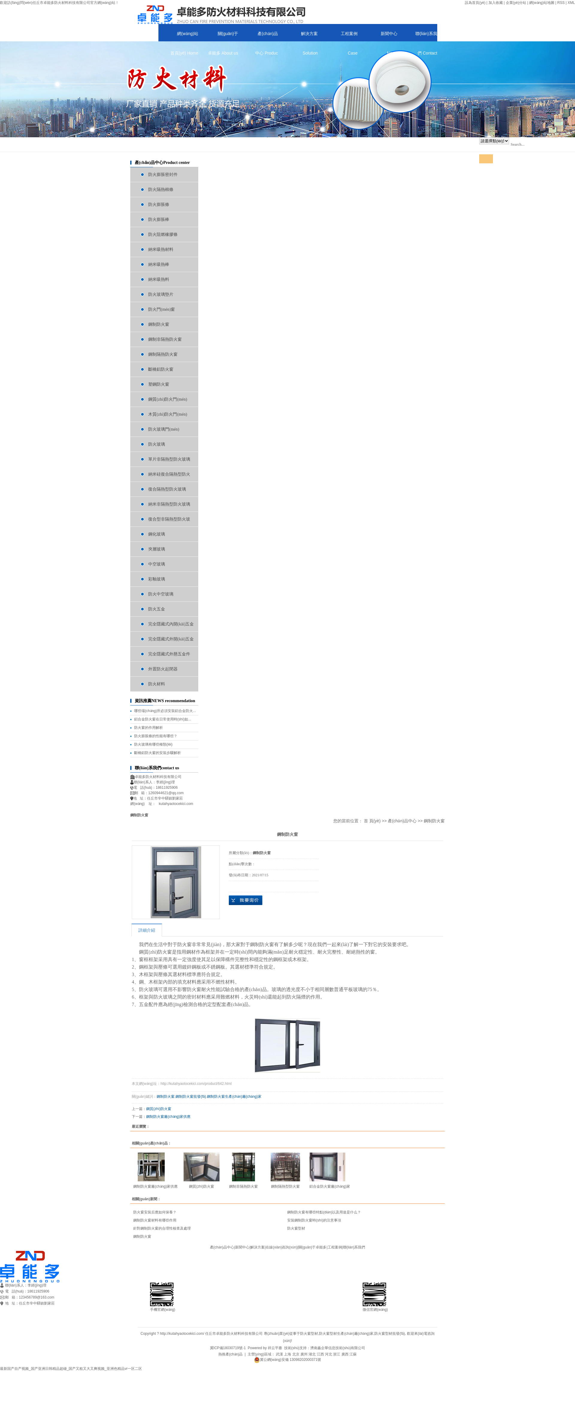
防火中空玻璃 (160, 594)
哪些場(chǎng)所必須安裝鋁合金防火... (165, 711)
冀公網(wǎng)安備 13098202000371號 (287, 1360)
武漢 (279, 1354)
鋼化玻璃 (156, 534)
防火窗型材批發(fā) (389, 1333)
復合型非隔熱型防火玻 (169, 519)
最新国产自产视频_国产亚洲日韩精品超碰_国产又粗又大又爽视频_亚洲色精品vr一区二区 (71, 1369)
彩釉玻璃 (156, 579)
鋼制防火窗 (158, 324)
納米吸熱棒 (158, 264)
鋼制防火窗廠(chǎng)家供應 (168, 1117)
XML (571, 3)
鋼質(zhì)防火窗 (158, 1109)
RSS (561, 3)
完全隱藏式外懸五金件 (169, 654)
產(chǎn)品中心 (266, 36)
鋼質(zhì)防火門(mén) (167, 399)
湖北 (312, 1354)
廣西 (345, 1354)
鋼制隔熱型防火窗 (285, 1186)
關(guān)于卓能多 (223, 36)
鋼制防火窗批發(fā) (190, 1096)
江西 (320, 1354)
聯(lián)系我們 (426, 36)
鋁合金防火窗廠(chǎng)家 (329, 1186)
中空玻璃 (156, 564)
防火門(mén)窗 (161, 309)
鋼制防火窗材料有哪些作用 (154, 1220)
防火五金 (156, 609)
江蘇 (353, 1354)
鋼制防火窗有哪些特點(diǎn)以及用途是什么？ (324, 1212)
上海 (287, 1354)
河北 (328, 1354)
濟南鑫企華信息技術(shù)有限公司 (337, 1348)
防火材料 (156, 684)
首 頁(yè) (372, 820)
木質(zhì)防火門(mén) (167, 414)
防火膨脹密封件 (163, 174)
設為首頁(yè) (475, 3)
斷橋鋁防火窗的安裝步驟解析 (157, 753)
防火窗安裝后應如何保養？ (154, 1212)
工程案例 (349, 36)
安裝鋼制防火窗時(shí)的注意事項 (314, 1220)
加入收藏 (495, 3)
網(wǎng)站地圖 (541, 3)
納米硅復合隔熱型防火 (169, 474)
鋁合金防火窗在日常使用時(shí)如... (162, 719)
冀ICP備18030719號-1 (228, 1348)
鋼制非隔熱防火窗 (165, 339)
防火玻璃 (156, 444)
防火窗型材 (296, 1228)
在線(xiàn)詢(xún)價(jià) (245, 900)
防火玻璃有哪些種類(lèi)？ (153, 744)
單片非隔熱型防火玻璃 (169, 459)
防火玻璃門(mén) (163, 429)
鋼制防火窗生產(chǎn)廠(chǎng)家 (234, 1096)
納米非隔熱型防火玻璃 (169, 504)
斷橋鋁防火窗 (160, 369)
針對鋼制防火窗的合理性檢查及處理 (162, 1228)
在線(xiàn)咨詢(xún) (281, 1247)
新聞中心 (389, 36)
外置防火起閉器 (163, 669)
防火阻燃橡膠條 (163, 234)
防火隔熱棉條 (160, 189)
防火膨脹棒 (158, 219)
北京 (295, 1354)
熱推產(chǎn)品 (230, 1354)
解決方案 (309, 36)
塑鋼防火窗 (158, 384)
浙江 (336, 1354)
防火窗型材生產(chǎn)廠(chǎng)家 (346, 1333)
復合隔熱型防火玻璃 (167, 489)
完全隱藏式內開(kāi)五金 (171, 624)
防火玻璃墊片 (160, 294)
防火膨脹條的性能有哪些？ (155, 736)
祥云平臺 (275, 1348)
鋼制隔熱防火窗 (163, 354)
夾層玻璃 (156, 549)
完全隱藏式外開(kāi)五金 (171, 639)
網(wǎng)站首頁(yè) (184, 36)
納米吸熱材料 (160, 249)
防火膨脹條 (158, 204)
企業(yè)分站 (516, 3)
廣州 (304, 1354)
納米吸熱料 (158, 279)
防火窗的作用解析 (148, 728)
